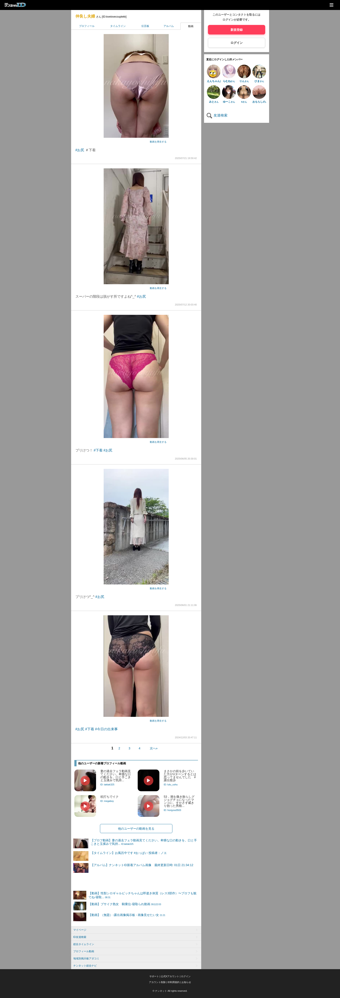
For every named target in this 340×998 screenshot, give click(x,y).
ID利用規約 (174, 982)
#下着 (98, 450)
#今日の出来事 (106, 729)
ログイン (236, 42)
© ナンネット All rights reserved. (170, 991)
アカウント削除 (157, 982)
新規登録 (236, 29)
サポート (154, 976)
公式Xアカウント (170, 976)
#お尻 (79, 150)
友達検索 (216, 115)
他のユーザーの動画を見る (136, 828)
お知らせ (186, 982)
